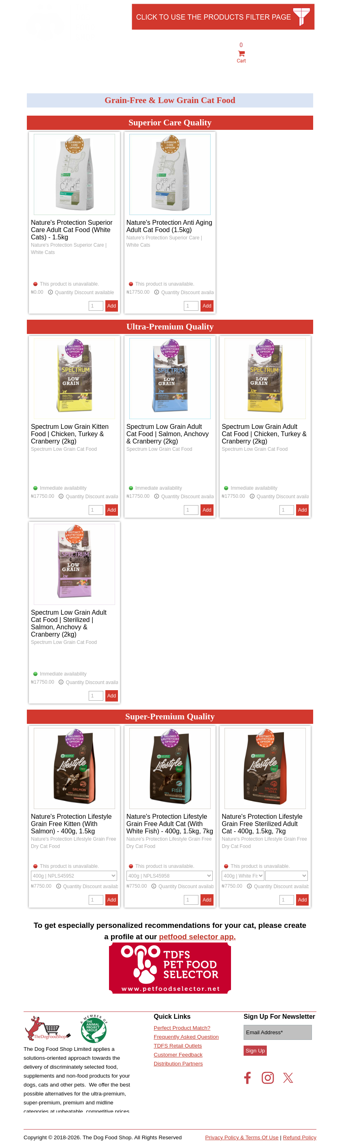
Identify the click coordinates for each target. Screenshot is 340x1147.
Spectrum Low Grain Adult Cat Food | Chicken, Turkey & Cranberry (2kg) (264, 434)
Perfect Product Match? (182, 1028)
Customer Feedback (178, 1055)
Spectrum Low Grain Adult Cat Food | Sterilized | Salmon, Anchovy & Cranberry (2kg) (69, 623)
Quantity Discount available (80, 292)
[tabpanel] (301, 61)
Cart (241, 57)
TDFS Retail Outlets (178, 1046)
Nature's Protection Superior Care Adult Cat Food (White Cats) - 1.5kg (71, 230)
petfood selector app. (197, 936)
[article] (74, 223)
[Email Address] (278, 1032)
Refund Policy (299, 1137)
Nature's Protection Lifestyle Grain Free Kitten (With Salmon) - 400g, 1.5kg (71, 824)
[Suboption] (286, 876)
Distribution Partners (178, 1064)
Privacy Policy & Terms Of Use (241, 1137)
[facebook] (247, 1078)
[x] (288, 1078)
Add (111, 306)
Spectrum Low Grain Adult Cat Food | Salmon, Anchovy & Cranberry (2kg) (167, 434)
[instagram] (268, 1078)
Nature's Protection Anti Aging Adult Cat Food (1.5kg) (169, 226)
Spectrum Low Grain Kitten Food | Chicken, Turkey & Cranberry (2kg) (70, 434)
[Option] (74, 876)
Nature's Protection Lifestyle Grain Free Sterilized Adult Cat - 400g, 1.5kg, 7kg (262, 824)
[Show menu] (30, 65)
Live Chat (301, 66)
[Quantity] (96, 306)
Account (273, 66)
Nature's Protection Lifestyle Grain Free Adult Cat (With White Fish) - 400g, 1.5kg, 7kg (169, 824)
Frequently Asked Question (186, 1037)
